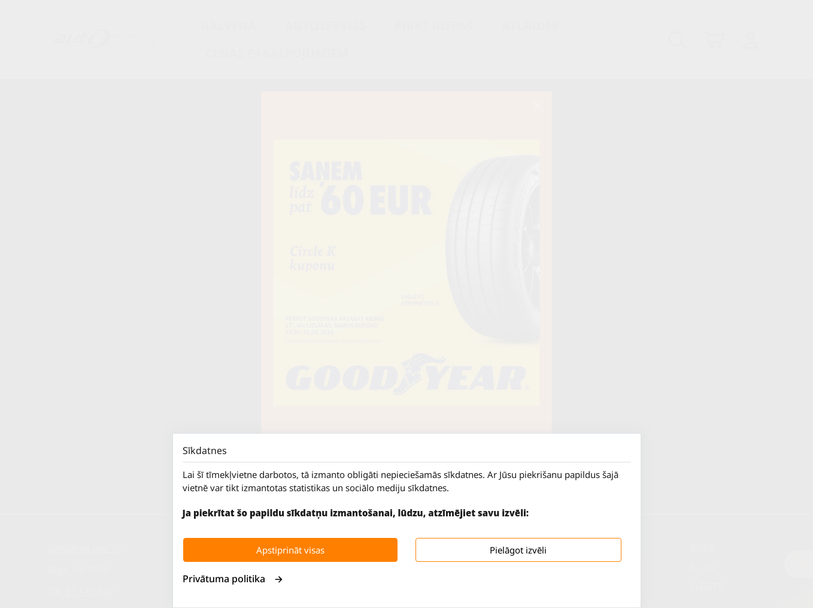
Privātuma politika (233, 578)
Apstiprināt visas (290, 550)
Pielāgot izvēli (518, 550)
